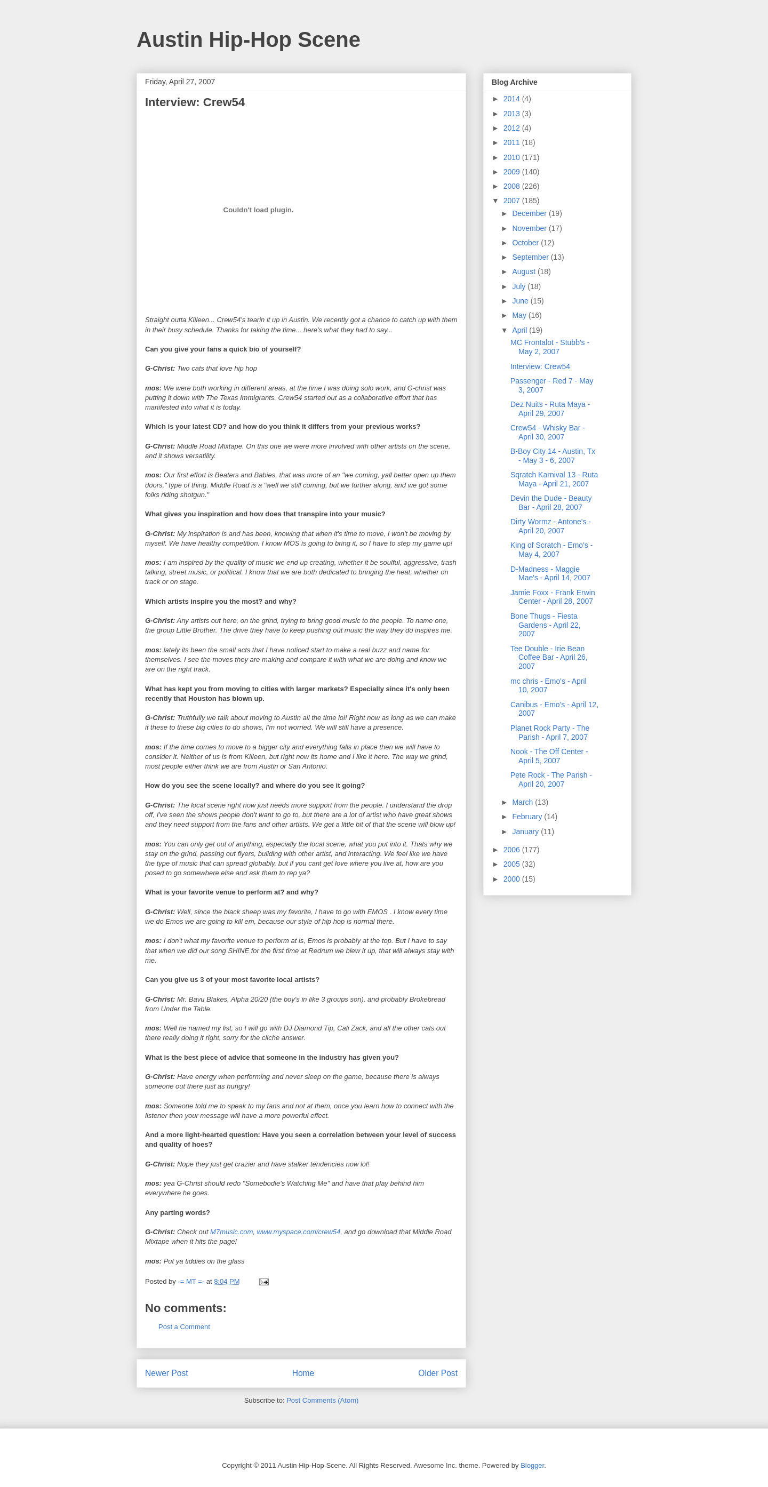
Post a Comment (184, 1327)
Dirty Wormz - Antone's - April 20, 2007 (550, 526)
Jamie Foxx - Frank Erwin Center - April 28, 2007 (552, 597)
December (530, 213)
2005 (512, 864)
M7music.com (231, 1232)
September (531, 257)
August (524, 271)
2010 (512, 157)
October (526, 242)
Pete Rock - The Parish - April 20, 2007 (551, 779)
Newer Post (166, 1373)
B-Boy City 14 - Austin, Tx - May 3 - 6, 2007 (552, 456)
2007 (512, 200)
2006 (512, 849)
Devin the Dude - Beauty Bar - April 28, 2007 (551, 502)
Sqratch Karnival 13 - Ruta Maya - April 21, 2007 (554, 479)
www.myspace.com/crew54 (299, 1232)
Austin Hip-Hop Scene (249, 39)
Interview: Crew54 (540, 366)
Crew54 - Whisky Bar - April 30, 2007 (547, 432)
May (520, 315)
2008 (512, 186)
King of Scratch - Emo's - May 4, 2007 (551, 549)
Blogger (532, 1465)
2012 (512, 128)
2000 (512, 879)
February (528, 816)
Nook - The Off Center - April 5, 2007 (549, 756)
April (520, 330)
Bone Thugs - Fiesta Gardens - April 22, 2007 (545, 625)
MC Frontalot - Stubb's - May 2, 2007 (549, 347)
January (526, 831)
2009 (512, 171)
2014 (512, 98)
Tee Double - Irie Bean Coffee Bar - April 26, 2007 (549, 657)
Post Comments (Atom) (322, 1400)
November (530, 228)
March (523, 802)
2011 (512, 142)
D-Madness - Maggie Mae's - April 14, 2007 (550, 573)
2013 (512, 113)
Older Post (438, 1373)
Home (303, 1373)
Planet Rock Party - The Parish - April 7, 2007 (549, 732)
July (519, 286)
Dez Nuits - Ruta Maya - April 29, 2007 (550, 409)
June (521, 301)
